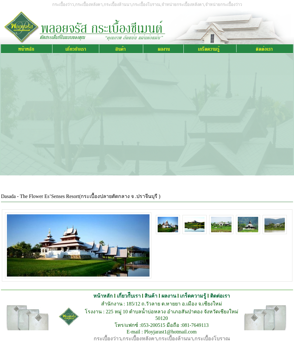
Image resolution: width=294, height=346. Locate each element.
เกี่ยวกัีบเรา (129, 296)
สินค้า (150, 296)
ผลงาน (168, 296)
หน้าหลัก (103, 296)
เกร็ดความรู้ (193, 296)
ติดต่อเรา (220, 296)
